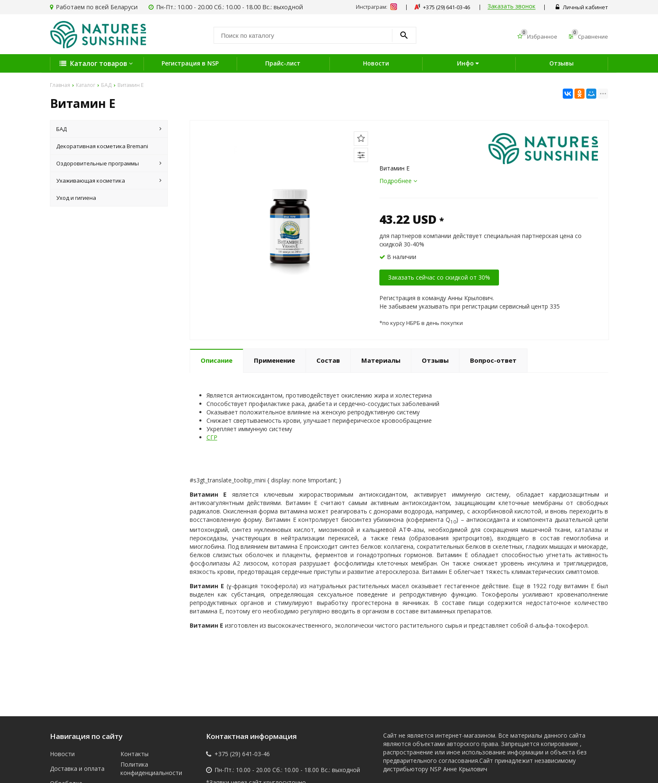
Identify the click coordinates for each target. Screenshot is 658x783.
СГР (211, 437)
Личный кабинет (582, 7)
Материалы (380, 360)
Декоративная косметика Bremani (102, 146)
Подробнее (398, 181)
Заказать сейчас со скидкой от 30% (439, 277)
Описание (216, 360)
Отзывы (561, 63)
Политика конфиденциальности (149, 768)
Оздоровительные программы (109, 163)
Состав (328, 360)
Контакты (134, 754)
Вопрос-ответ (493, 360)
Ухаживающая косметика (109, 180)
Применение (274, 360)
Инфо (469, 63)
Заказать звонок (511, 6)
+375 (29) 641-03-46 (242, 754)
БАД (109, 129)
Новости (376, 63)
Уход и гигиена (76, 198)
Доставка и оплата (77, 769)
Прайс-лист (282, 63)
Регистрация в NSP (190, 63)
